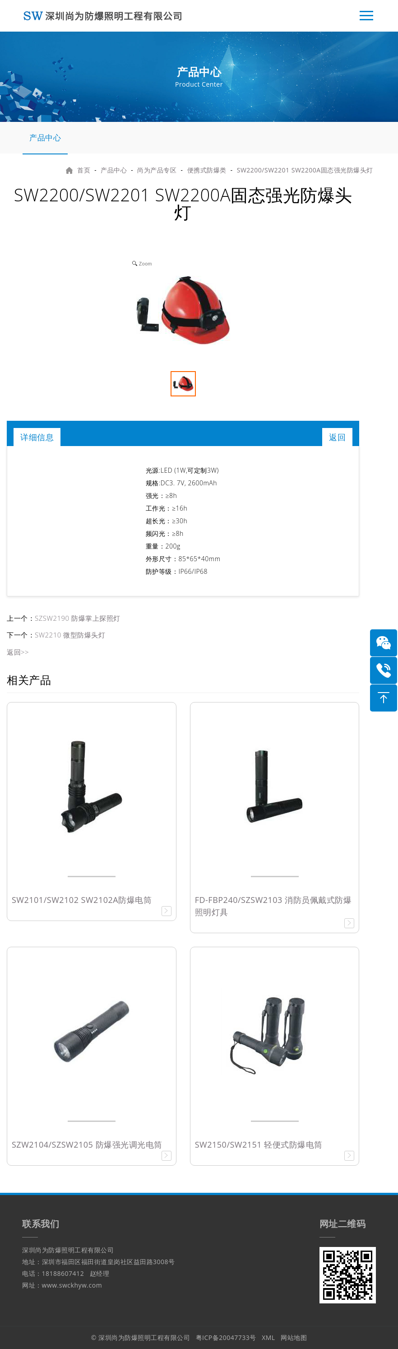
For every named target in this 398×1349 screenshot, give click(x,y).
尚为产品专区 (156, 170)
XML (268, 1337)
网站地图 (294, 1337)
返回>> (18, 651)
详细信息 (37, 437)
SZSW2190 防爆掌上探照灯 (77, 618)
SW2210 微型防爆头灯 (70, 634)
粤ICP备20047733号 (226, 1337)
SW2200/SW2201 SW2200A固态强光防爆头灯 (305, 170)
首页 (83, 170)
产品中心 (45, 137)
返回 (337, 437)
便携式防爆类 (207, 170)
